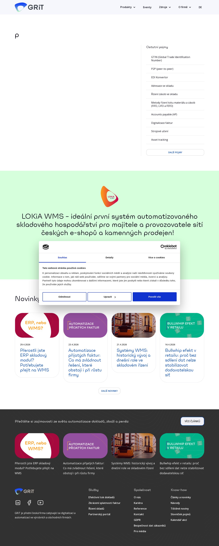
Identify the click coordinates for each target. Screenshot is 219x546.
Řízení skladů (96, 508)
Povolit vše (154, 296)
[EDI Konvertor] (175, 77)
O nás (137, 497)
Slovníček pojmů (180, 514)
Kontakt (139, 514)
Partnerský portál (99, 514)
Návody (175, 503)
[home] (30, 7)
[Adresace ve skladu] (175, 86)
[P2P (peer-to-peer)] (175, 69)
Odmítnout (64, 296)
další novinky (109, 390)
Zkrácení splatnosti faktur (104, 503)
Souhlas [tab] (62, 257)
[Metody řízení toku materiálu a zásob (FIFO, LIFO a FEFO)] (175, 104)
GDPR (137, 520)
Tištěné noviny (180, 508)
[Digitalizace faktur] (175, 123)
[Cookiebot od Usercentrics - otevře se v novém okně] (163, 247)
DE (200, 7)
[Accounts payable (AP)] (175, 114)
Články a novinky (181, 497)
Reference (140, 508)
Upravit (110, 296)
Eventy (147, 7)
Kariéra (138, 503)
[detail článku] (37, 345)
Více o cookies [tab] (156, 257)
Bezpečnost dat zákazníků (150, 525)
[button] (128, 7)
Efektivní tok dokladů (101, 497)
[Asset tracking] (175, 140)
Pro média (140, 531)
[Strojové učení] (175, 131)
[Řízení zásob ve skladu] (175, 94)
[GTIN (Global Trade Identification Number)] (175, 59)
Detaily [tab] (109, 257)
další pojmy (175, 152)
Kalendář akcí (179, 520)
